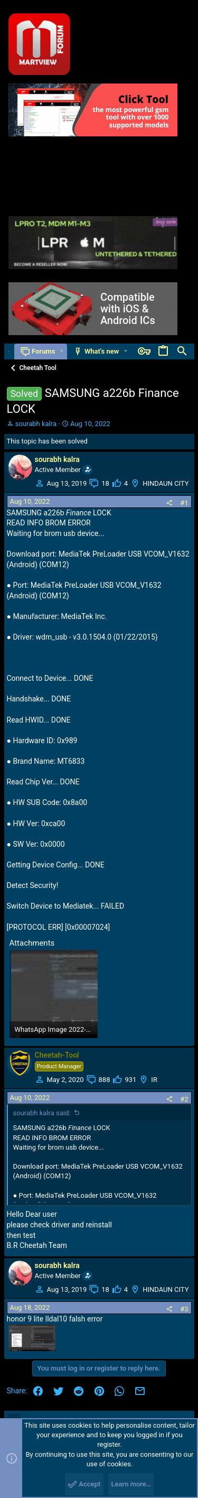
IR (154, 1080)
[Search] (182, 351)
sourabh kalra (35, 424)
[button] (61, 351)
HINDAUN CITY (165, 483)
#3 (184, 1309)
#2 (184, 1099)
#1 (184, 503)
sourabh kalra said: (42, 1113)
